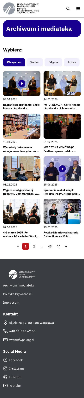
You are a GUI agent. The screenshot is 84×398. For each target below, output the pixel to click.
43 (50, 246)
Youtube (12, 385)
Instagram (13, 368)
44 (58, 246)
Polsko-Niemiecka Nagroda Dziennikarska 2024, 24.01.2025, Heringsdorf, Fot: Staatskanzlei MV (62, 238)
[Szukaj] (68, 8)
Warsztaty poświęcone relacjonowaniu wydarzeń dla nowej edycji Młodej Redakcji (21, 151)
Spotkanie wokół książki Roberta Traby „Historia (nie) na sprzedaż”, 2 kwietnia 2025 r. (62, 195)
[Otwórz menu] (78, 8)
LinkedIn (12, 377)
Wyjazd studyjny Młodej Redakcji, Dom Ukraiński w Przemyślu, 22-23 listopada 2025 (20, 195)
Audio (72, 62)
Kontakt (10, 314)
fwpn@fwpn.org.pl (18, 339)
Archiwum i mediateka (18, 285)
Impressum (11, 302)
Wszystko (14, 62)
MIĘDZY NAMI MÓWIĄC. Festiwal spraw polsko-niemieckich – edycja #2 (59, 151)
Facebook (13, 360)
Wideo (34, 62)
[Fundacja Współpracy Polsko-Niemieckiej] (21, 8)
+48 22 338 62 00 (19, 331)
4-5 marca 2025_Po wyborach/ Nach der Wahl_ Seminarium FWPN (20, 236)
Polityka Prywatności (17, 294)
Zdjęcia (53, 62)
